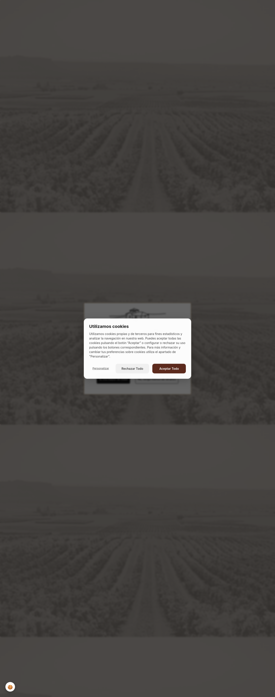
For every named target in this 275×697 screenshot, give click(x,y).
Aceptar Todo (169, 368)
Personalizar (100, 368)
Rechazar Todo (132, 368)
